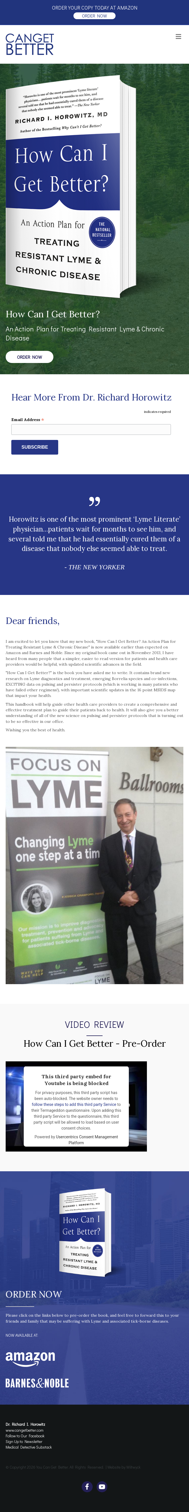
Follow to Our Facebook (25, 1435)
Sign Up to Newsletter (24, 1441)
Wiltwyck (133, 1467)
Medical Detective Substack (29, 1447)
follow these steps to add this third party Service (74, 1104)
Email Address (27, 420)
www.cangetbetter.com (25, 1430)
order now (94, 16)
